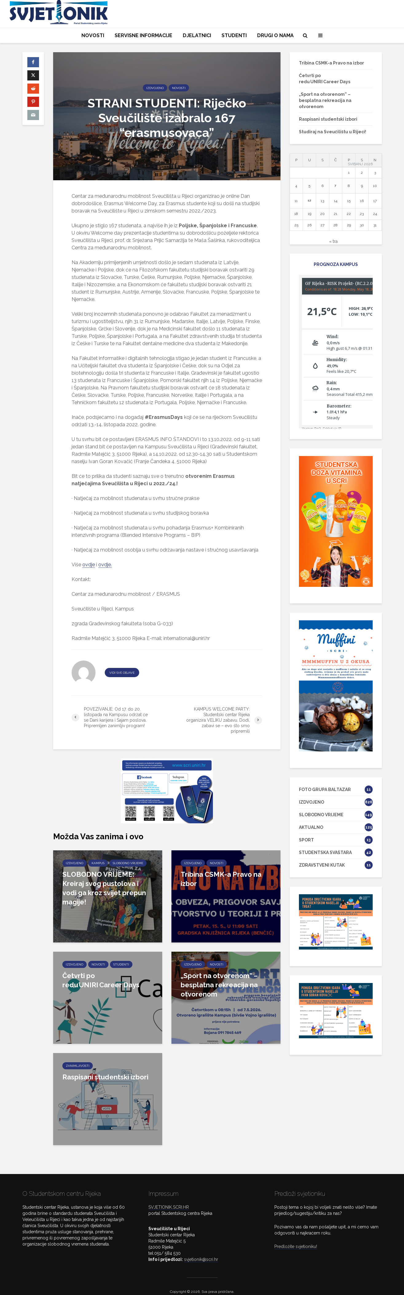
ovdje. (105, 565)
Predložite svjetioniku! (295, 1236)
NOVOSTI (92, 35)
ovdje (88, 565)
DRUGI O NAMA (275, 35)
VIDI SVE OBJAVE (122, 672)
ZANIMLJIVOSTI (77, 1065)
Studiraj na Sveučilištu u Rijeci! (332, 131)
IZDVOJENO (155, 87)
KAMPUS (98, 863)
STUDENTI (234, 35)
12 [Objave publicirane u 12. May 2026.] (309, 200)
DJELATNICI (197, 35)
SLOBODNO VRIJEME (128, 863)
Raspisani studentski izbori (105, 1077)
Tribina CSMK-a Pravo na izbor (221, 878)
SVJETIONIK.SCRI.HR (168, 1196)
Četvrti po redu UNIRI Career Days (100, 980)
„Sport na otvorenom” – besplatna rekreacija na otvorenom (219, 985)
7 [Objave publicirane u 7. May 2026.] (335, 185)
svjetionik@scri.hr (201, 1248)
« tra (333, 241)
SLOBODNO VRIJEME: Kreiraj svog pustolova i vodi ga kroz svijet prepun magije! (104, 888)
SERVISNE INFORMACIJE (143, 35)
